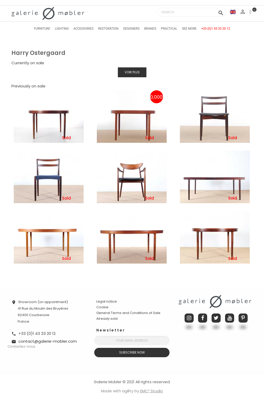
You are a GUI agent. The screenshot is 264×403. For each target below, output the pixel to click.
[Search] (191, 12)
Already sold (107, 318)
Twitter (216, 318)
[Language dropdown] (233, 12)
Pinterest (243, 318)
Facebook (202, 318)
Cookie (102, 307)
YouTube (229, 318)
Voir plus (132, 72)
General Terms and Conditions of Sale (128, 312)
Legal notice (106, 301)
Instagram (189, 318)
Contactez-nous (21, 346)
